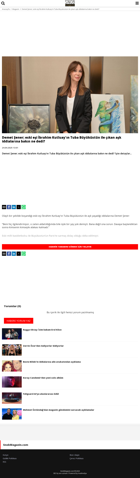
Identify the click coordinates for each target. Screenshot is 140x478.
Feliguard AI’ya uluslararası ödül (30, 398)
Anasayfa (6, 9)
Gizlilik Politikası (10, 458)
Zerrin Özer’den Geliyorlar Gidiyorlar (33, 350)
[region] (70, 32)
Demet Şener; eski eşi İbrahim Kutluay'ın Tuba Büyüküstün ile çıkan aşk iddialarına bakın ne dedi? (60, 9)
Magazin (15, 9)
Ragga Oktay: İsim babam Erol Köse (32, 333)
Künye (5, 455)
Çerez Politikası (76, 458)
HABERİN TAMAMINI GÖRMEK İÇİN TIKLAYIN (70, 246)
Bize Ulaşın (74, 455)
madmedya (82, 473)
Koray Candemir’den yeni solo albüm (32, 382)
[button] (4, 207)
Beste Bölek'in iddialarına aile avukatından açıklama (41, 366)
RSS (4, 461)
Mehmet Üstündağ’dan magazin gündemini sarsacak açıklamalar (48, 414)
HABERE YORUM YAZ (19, 320)
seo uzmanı (63, 473)
